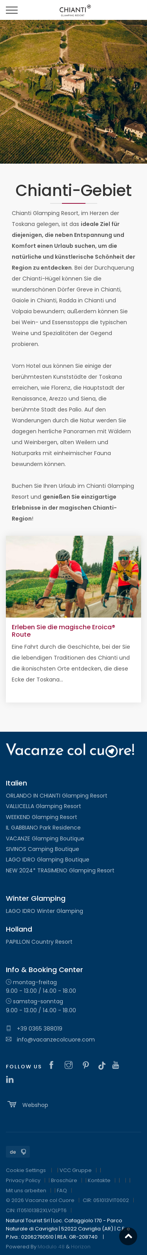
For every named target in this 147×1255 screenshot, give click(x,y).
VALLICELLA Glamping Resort (43, 806)
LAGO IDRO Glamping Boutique (47, 859)
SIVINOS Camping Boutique (42, 849)
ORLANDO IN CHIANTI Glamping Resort (56, 796)
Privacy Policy (23, 1180)
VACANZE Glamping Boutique (45, 838)
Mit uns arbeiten (26, 1190)
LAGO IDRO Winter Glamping (44, 911)
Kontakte (99, 1180)
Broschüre (64, 1180)
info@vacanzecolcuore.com (50, 1039)
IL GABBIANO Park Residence (43, 827)
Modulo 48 (51, 1246)
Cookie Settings (26, 1170)
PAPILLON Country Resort (39, 942)
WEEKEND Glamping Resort (41, 817)
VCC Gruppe (76, 1170)
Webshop (27, 1104)
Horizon (81, 1246)
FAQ (62, 1190)
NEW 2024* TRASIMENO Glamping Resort (60, 870)
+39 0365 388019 (34, 1029)
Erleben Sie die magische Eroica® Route (63, 631)
